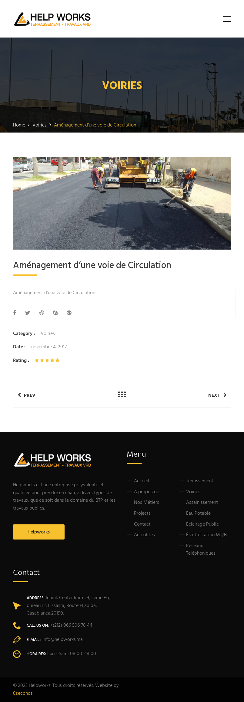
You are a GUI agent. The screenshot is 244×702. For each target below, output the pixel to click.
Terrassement (199, 481)
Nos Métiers (146, 503)
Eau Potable (198, 513)
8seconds (23, 693)
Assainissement (202, 503)
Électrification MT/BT (207, 535)
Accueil (141, 481)
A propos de (146, 492)
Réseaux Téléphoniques (201, 550)
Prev (26, 395)
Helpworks (39, 532)
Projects (142, 513)
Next (217, 395)
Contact (142, 524)
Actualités (144, 535)
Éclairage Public (202, 524)
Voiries (48, 334)
